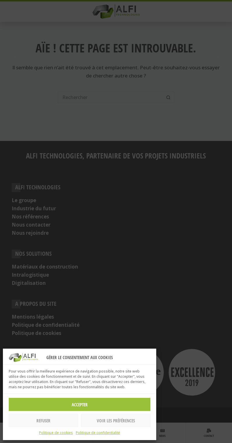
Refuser (43, 420)
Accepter (80, 404)
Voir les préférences (116, 420)
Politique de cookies (56, 432)
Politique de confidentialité (98, 432)
